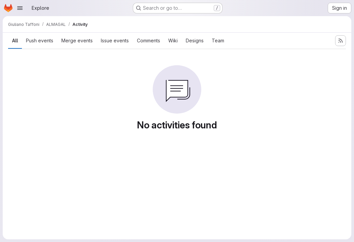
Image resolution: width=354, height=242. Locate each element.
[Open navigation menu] (19, 8)
